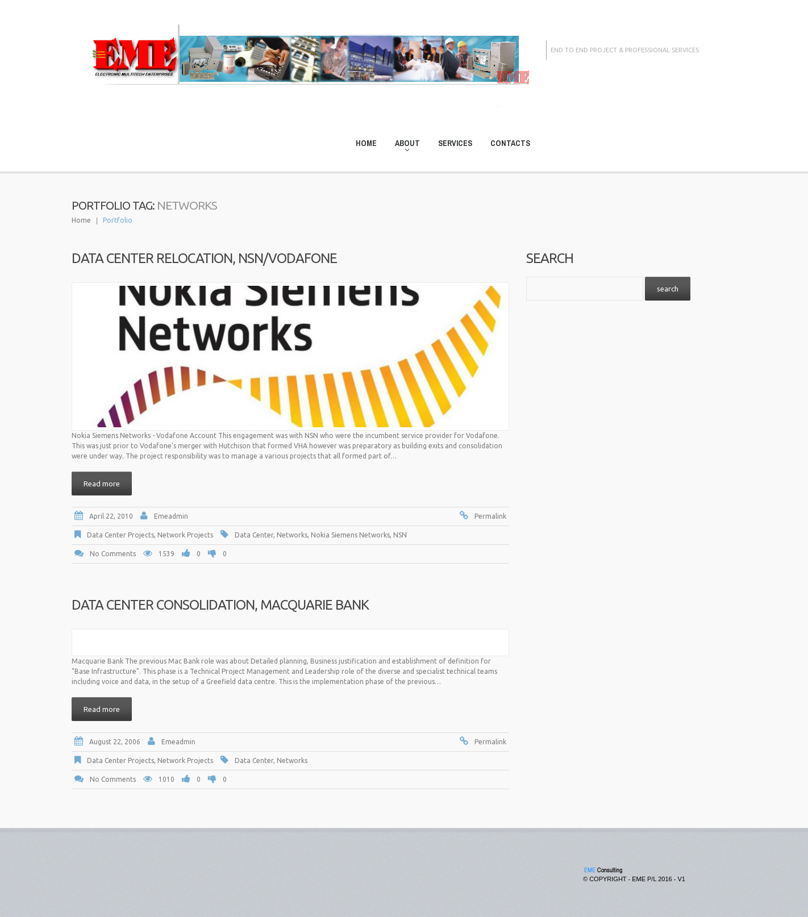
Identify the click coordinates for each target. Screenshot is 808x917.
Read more (102, 483)
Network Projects (185, 535)
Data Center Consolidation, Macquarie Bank (220, 604)
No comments (113, 553)
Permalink (490, 516)
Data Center (254, 535)
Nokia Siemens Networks (350, 535)
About (404, 145)
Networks (292, 535)
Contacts (510, 143)
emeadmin (171, 516)
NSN (400, 535)
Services (455, 143)
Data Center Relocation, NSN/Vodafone (204, 258)
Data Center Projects (120, 535)
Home (366, 143)
